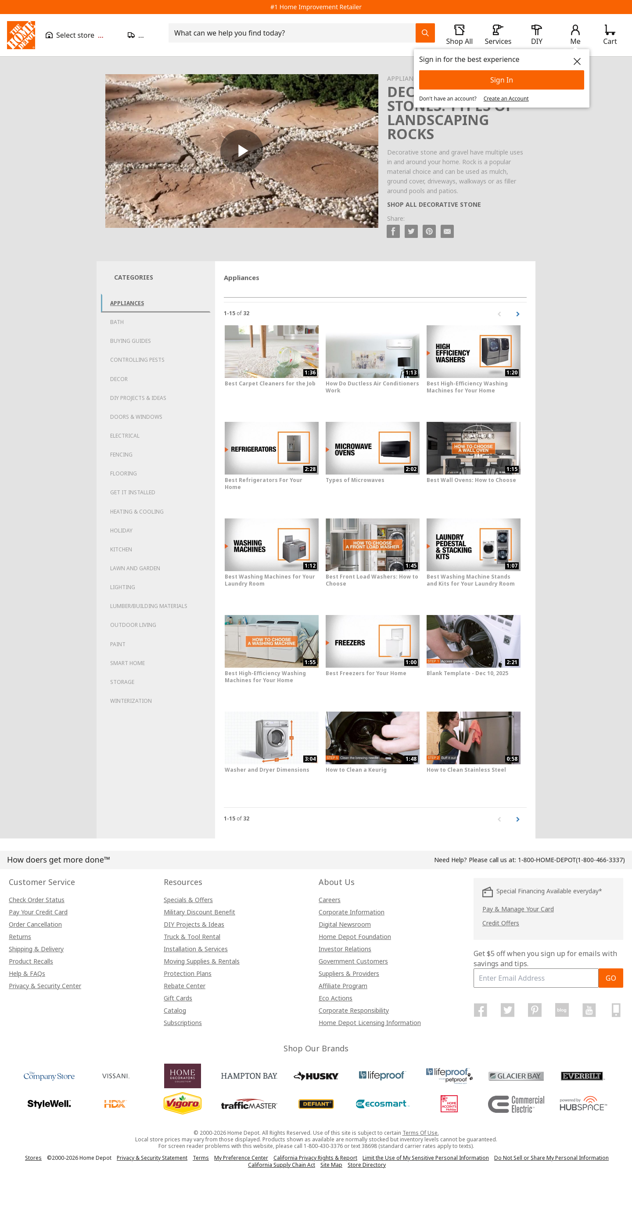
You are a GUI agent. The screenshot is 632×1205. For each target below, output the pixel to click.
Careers (330, 900)
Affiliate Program (343, 986)
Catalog (175, 1010)
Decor (119, 379)
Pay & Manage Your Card (518, 909)
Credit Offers (500, 923)
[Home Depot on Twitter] (508, 1010)
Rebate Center (184, 986)
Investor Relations (345, 949)
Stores (33, 1158)
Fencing (121, 454)
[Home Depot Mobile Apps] (616, 1010)
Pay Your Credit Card (38, 912)
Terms (201, 1158)
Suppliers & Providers (349, 973)
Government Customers (353, 961)
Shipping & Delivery (36, 949)
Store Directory (367, 1165)
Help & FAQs (27, 973)
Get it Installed (132, 492)
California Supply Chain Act (281, 1165)
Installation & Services (196, 949)
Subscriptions (183, 1022)
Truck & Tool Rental (192, 936)
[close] (577, 61)
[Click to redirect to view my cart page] (610, 35)
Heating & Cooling (137, 511)
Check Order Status (37, 900)
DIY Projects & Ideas (138, 398)
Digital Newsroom (345, 924)
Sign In (501, 80)
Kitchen (121, 549)
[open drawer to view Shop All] (459, 35)
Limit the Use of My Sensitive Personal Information (426, 1158)
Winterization (131, 701)
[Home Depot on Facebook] (481, 1010)
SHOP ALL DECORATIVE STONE (434, 204)
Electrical (125, 435)
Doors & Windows (136, 417)
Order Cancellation (35, 924)
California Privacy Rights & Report (315, 1158)
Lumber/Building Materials (148, 606)
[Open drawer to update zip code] (143, 35)
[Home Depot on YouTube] (589, 1010)
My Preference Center (241, 1158)
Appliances (127, 303)
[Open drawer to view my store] (81, 35)
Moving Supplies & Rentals (202, 961)
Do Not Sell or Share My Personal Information (551, 1158)
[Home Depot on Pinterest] (535, 1010)
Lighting (122, 587)
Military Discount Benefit (199, 912)
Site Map (331, 1165)
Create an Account (506, 98)
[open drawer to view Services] (498, 35)
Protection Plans (188, 973)
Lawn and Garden (135, 568)
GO (611, 978)
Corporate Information (351, 912)
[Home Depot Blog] (562, 1010)
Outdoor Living (133, 625)
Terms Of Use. (420, 1133)
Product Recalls (31, 961)
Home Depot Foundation (355, 936)
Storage (122, 682)
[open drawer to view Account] (575, 35)
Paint (118, 644)
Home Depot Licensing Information (370, 1022)
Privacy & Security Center (45, 986)
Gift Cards (178, 998)
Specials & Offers (188, 900)
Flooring (123, 473)
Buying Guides (130, 341)
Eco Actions (335, 998)
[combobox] (294, 33)
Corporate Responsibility (354, 1010)
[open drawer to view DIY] (537, 35)
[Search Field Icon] (425, 33)
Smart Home (127, 663)
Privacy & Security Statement (152, 1158)
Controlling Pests (137, 359)
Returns (20, 936)
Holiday (121, 530)
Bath (117, 322)
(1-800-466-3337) (571, 860)
